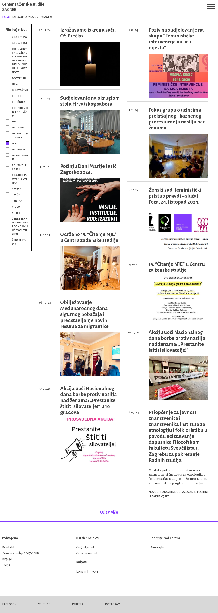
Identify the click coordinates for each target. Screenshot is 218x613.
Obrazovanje (20, 157)
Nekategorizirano (20, 135)
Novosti (17, 143)
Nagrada (18, 127)
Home (6, 17)
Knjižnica (18, 101)
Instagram (112, 604)
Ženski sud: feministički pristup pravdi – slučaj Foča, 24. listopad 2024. (175, 196)
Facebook (9, 604)
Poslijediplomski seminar (19, 178)
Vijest (16, 212)
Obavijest (18, 149)
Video (16, 206)
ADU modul (19, 43)
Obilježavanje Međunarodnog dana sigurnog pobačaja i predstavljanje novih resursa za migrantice (84, 314)
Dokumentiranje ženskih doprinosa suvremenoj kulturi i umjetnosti (19, 60)
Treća (16, 194)
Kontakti (9, 547)
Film (15, 84)
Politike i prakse (19, 167)
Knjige (16, 96)
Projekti (18, 188)
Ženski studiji (19, 241)
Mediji (16, 121)
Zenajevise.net (87, 553)
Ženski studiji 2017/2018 (20, 553)
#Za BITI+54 (20, 37)
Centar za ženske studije (109, 7)
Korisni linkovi (87, 571)
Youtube (44, 604)
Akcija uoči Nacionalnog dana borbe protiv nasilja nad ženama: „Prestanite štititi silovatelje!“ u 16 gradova (88, 400)
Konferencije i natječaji (20, 111)
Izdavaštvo (20, 90)
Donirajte (156, 547)
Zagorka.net (85, 547)
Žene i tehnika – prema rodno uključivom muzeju (20, 226)
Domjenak (19, 78)
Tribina (17, 200)
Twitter (77, 604)
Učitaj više (109, 512)
